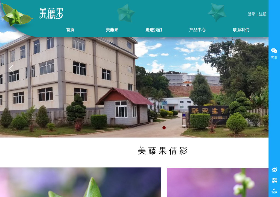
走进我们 (153, 29)
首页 (70, 29)
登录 (251, 14)
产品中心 (197, 29)
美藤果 (112, 29)
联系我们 (241, 29)
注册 (263, 14)
